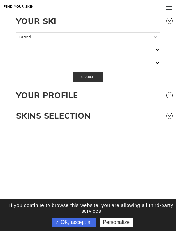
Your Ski (88, 21)
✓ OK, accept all (73, 222)
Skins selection (88, 116)
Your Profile (88, 95)
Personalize (116, 222)
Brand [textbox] (25, 37)
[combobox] (88, 37)
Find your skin (19, 6)
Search (88, 77)
